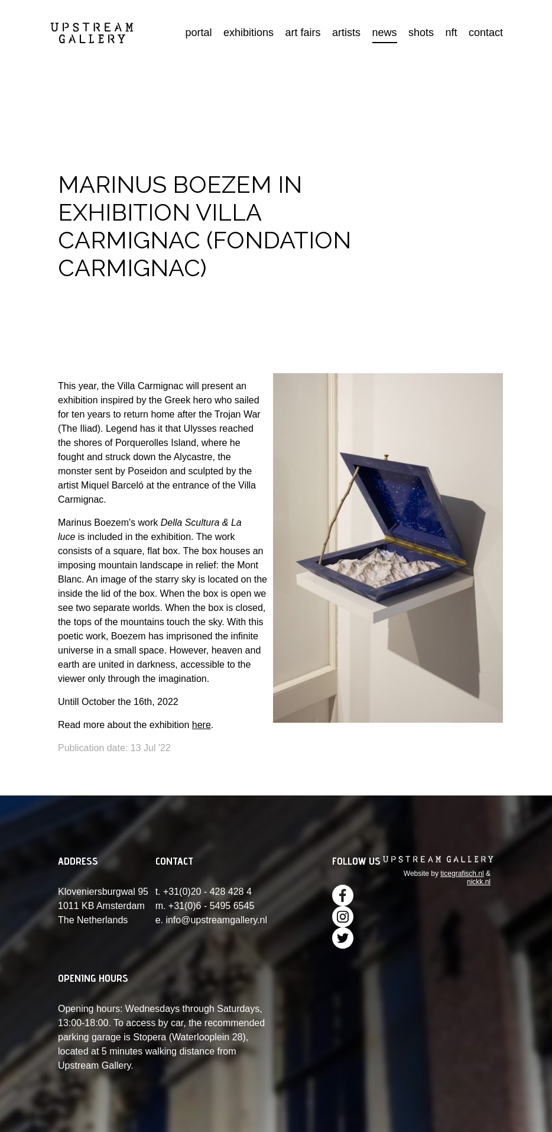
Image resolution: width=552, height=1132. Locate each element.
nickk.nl (479, 882)
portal (199, 32)
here (201, 725)
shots (421, 32)
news (384, 32)
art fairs (303, 32)
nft (451, 32)
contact (486, 32)
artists (346, 32)
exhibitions (248, 32)
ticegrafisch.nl (461, 873)
